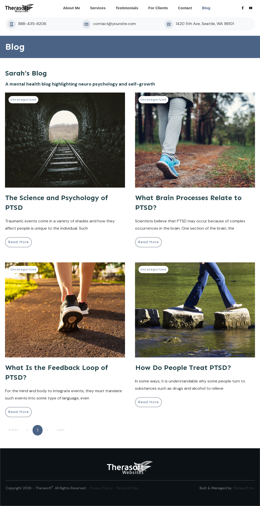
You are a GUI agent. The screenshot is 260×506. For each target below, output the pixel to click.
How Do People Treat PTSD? (183, 367)
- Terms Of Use (125, 488)
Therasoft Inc (243, 488)
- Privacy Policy (100, 488)
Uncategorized (23, 99)
